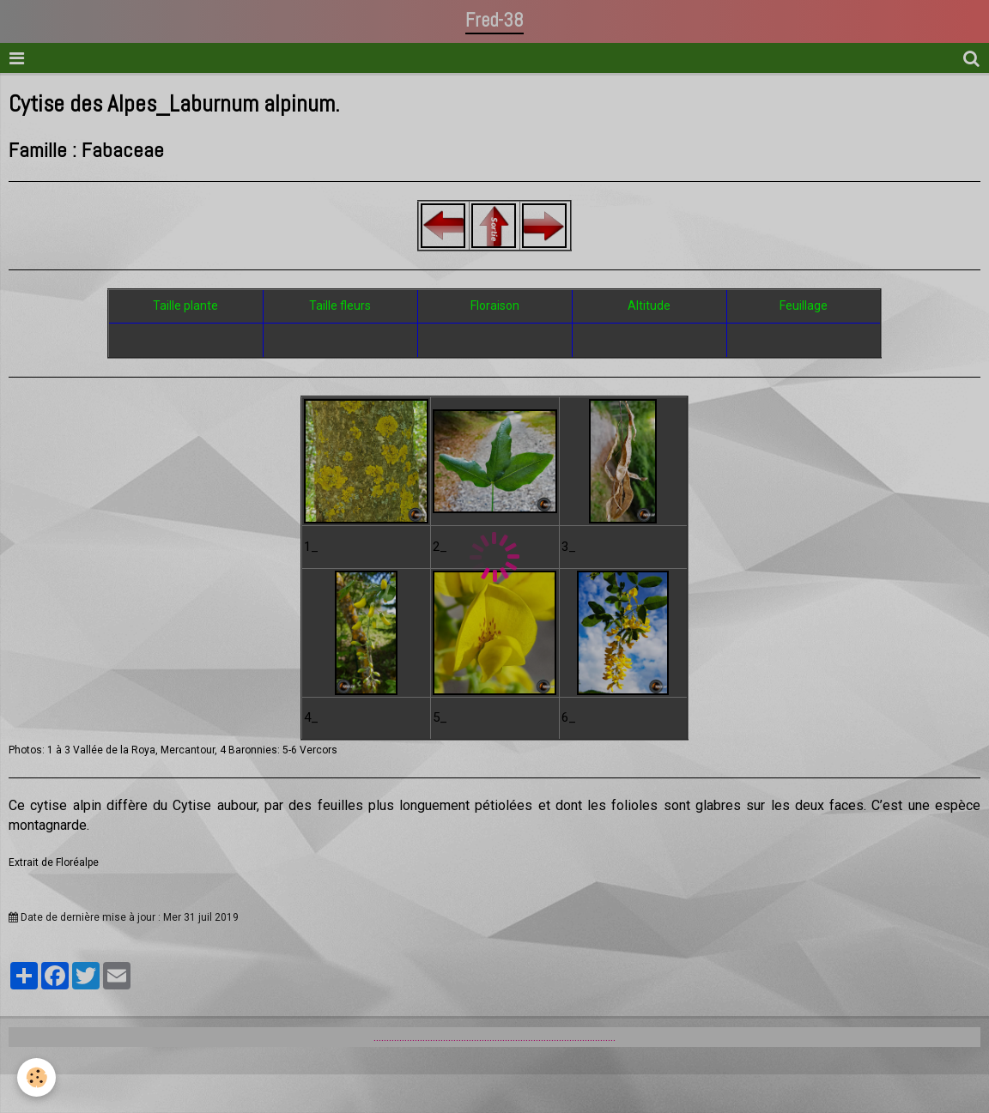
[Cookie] (36, 1077)
